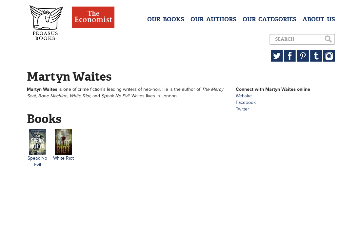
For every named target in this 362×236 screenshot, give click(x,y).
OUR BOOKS (165, 19)
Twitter (242, 109)
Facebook (246, 102)
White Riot (63, 158)
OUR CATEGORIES (269, 19)
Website (244, 96)
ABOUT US (319, 19)
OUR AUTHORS (213, 19)
